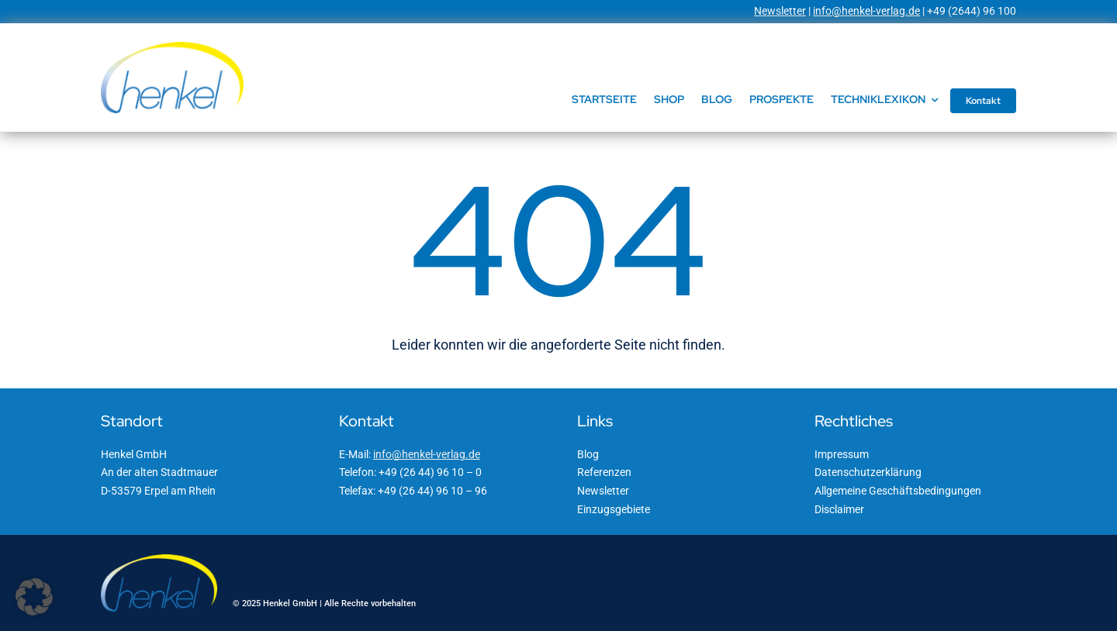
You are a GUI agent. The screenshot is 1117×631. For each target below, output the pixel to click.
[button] (34, 597)
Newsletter (780, 11)
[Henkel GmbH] (172, 47)
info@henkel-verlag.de (866, 11)
